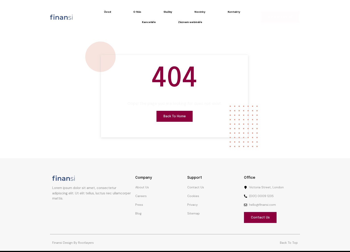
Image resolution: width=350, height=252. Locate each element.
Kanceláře (149, 22)
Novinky (199, 12)
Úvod (107, 12)
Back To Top (289, 243)
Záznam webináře (190, 22)
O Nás (137, 12)
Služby (168, 12)
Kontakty (234, 12)
